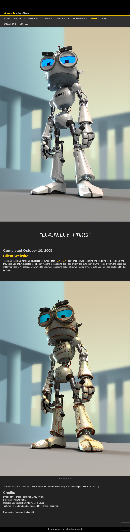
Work (94, 18)
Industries (79, 18)
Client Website (15, 256)
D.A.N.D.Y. (61, 261)
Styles (46, 18)
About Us (19, 18)
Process (33, 18)
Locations (10, 24)
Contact (24, 24)
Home (7, 18)
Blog (104, 18)
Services (61, 18)
